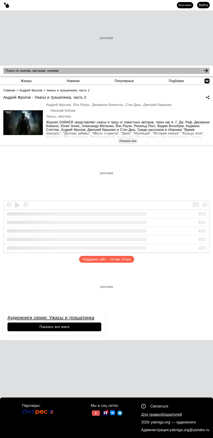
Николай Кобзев (62, 110)
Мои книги (185, 5)
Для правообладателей (161, 414)
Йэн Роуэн (81, 105)
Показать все (127, 140)
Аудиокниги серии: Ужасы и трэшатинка (50, 317)
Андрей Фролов (58, 105)
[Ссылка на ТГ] (119, 414)
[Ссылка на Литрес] (37, 413)
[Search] (206, 71)
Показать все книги (54, 327)
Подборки (176, 81)
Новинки (73, 81)
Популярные (124, 81)
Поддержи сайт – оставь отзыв (106, 259)
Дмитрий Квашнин (157, 105)
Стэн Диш (133, 105)
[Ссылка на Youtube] (96, 413)
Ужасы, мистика (58, 116)
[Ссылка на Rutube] (105, 413)
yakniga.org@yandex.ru (189, 430)
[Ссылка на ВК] (113, 413)
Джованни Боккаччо (107, 105)
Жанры (26, 81)
